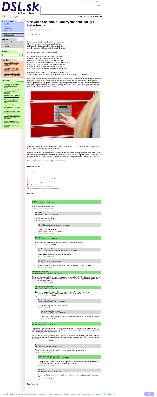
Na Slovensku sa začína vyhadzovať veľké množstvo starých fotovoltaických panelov (11, 85)
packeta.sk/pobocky (56, 85)
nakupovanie (36, 30)
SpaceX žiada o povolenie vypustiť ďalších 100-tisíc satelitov (11, 101)
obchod (43, 30)
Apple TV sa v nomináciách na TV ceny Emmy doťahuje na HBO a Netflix (44, 174)
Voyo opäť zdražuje (9, 105)
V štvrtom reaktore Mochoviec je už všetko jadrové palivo (12, 96)
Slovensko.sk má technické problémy (11, 126)
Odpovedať (34, 208)
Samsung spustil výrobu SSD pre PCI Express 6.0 (39, 171)
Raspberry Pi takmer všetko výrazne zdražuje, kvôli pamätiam (11, 64)
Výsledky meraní (8, 30)
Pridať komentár (32, 384)
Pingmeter (7, 44)
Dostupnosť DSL (8, 26)
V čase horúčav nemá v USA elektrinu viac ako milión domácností (12, 91)
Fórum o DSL (7, 28)
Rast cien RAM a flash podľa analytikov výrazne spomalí (12, 108)
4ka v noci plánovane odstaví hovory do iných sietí (12, 112)
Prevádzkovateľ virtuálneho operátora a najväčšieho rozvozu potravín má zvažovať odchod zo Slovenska (52, 169)
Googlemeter (7, 46)
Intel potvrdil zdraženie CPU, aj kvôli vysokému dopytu (40, 186)
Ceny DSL (7, 24)
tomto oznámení (51, 52)
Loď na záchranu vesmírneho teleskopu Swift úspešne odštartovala (12, 117)
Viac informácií (110, 394)
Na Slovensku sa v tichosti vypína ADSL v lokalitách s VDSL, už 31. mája (11, 70)
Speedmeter (7, 42)
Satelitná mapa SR (9, 34)
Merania (13, 42)
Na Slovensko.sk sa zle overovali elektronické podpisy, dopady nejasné (44, 178)
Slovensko (49, 30)
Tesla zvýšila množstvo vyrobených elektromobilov (11, 121)
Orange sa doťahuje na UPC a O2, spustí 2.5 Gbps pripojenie (12, 74)
